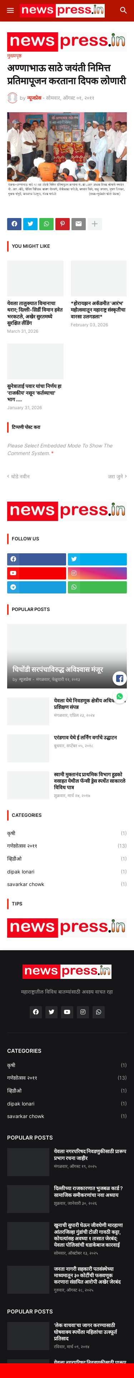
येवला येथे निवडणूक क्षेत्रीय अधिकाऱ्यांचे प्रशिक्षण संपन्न (90, 703)
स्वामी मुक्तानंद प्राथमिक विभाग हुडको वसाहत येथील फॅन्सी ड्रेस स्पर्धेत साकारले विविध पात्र (89, 780)
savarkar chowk (67, 884)
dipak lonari (67, 871)
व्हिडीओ (67, 858)
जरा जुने (115, 476)
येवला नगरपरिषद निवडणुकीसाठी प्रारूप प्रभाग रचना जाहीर (90, 1154)
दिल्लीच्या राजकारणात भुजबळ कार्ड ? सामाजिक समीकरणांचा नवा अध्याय (88, 1191)
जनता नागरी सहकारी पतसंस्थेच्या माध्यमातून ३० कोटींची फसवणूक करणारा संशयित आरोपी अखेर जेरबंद (87, 1275)
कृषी (67, 833)
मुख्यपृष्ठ (14, 55)
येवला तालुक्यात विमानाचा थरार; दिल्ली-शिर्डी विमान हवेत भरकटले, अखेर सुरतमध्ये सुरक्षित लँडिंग (35, 313)
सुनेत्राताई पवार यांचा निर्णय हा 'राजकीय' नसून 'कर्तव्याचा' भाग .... (34, 392)
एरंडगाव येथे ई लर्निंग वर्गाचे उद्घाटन (85, 737)
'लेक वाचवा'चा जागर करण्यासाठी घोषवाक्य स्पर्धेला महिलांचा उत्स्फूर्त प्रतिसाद (85, 1331)
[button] (10, 11)
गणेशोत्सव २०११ (67, 845)
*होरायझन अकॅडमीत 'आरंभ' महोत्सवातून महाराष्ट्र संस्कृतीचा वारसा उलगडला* (98, 309)
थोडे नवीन (20, 476)
